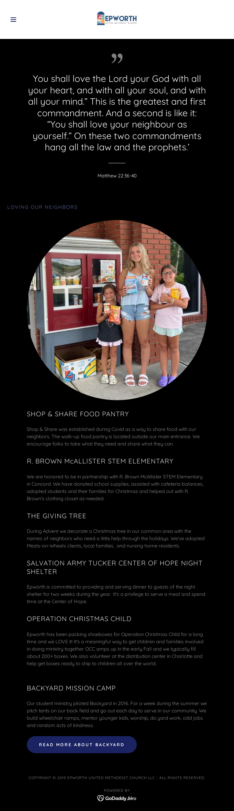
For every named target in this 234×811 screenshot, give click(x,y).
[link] (117, 19)
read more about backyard (82, 744)
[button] (23, 19)
